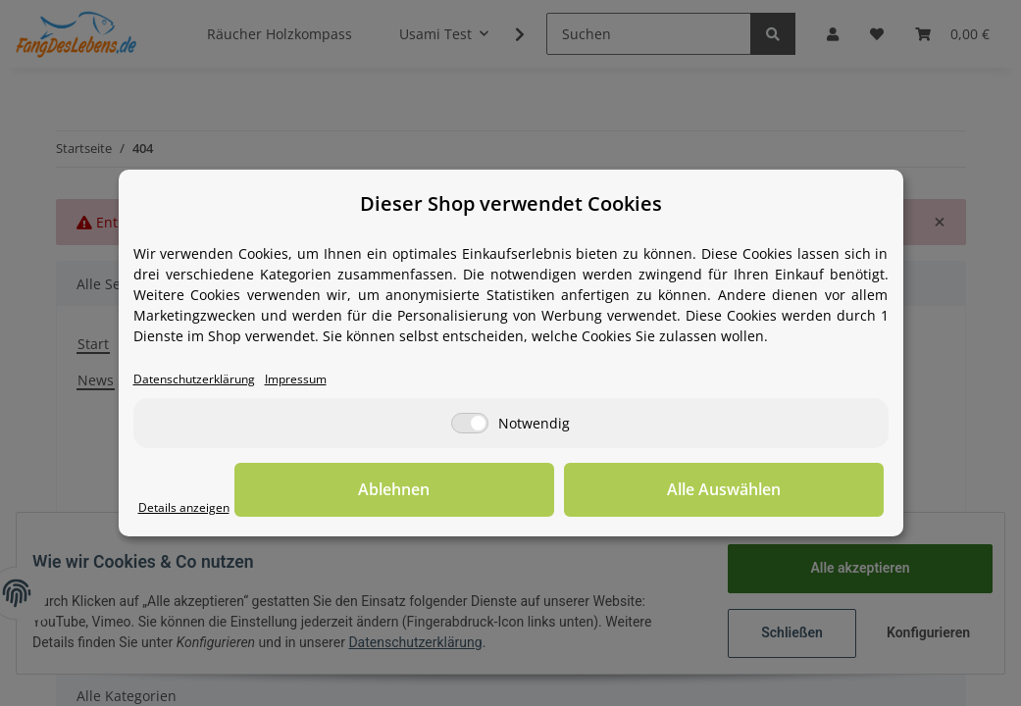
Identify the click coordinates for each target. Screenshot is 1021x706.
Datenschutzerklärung (206, 380)
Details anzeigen (192, 508)
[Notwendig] (469, 425)
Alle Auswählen (785, 491)
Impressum (326, 380)
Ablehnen (579, 491)
